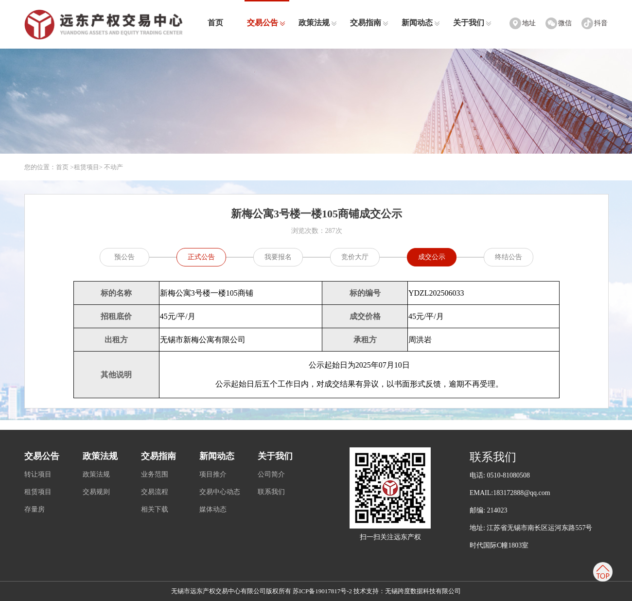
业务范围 (154, 474)
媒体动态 (213, 509)
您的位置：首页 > (49, 167)
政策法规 (317, 22)
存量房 (34, 509)
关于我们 (472, 22)
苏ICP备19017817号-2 (322, 591)
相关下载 (154, 509)
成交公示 (431, 257)
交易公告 (266, 22)
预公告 (124, 257)
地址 (529, 23)
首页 (215, 22)
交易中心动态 (219, 491)
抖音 (601, 23)
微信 (565, 23)
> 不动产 (111, 167)
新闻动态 (421, 22)
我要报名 (278, 257)
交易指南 (369, 22)
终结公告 (508, 257)
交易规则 (96, 491)
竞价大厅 (355, 257)
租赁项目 (86, 167)
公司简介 (271, 474)
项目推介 (213, 474)
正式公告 (201, 257)
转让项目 (38, 474)
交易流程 (154, 491)
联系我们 (271, 491)
